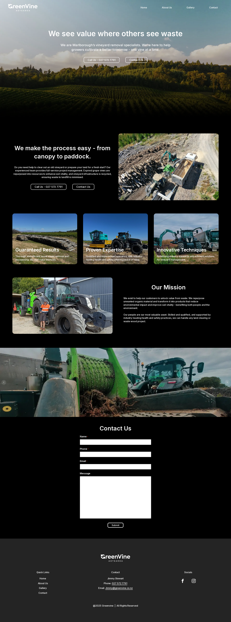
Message (81, 473)
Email (80, 461)
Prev (3, 382)
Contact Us (136, 59)
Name (80, 436)
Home (144, 7)
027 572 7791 (119, 583)
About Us (167, 7)
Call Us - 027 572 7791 (102, 59)
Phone (80, 448)
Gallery (190, 7)
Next (227, 382)
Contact (213, 7)
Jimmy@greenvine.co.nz (119, 588)
